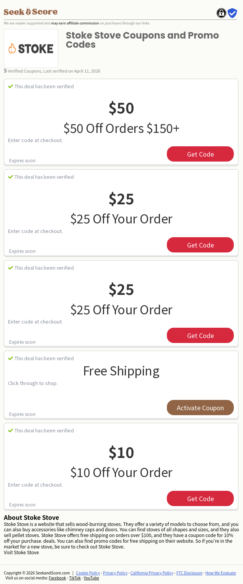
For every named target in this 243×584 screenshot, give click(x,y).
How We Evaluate (220, 573)
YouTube (91, 578)
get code (200, 154)
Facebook (57, 578)
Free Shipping (121, 370)
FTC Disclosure (189, 573)
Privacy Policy (115, 573)
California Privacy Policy (151, 573)
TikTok (75, 578)
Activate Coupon (200, 407)
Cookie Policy (88, 573)
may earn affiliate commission (75, 23)
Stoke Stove (26, 552)
